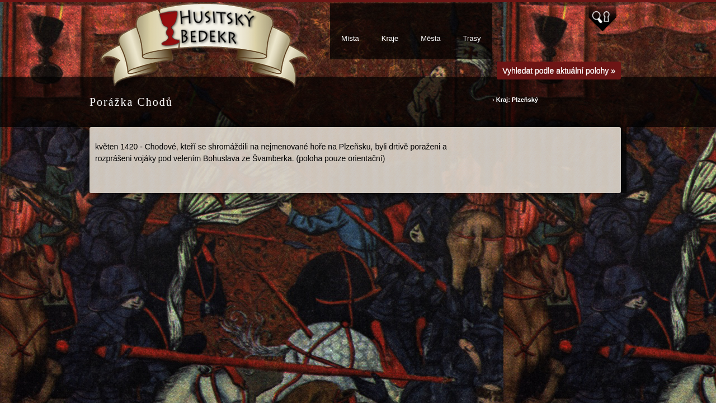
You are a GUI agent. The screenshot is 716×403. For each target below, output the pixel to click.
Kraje (389, 38)
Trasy (472, 38)
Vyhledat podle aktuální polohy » (558, 70)
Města (430, 38)
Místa (350, 38)
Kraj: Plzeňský (517, 99)
